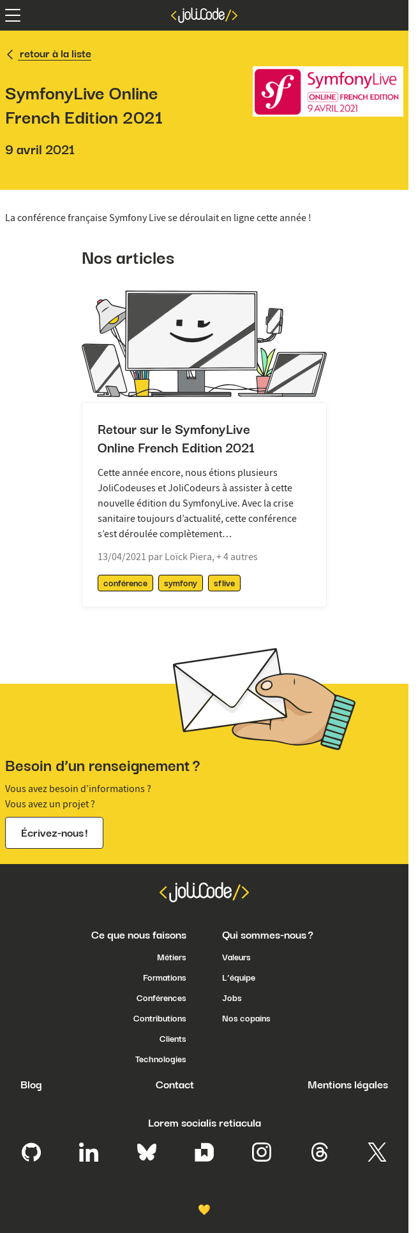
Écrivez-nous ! (54, 832)
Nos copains (246, 1018)
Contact (175, 1084)
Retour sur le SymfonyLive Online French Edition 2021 (176, 438)
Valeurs (236, 957)
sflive (224, 583)
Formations (164, 977)
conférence (125, 583)
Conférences (161, 998)
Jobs (232, 998)
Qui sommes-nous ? (267, 934)
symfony (180, 583)
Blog (31, 1084)
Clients (173, 1039)
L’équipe (238, 977)
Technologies (160, 1059)
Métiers (171, 957)
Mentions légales (348, 1084)
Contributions (159, 1018)
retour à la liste (48, 53)
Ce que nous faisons (138, 934)
